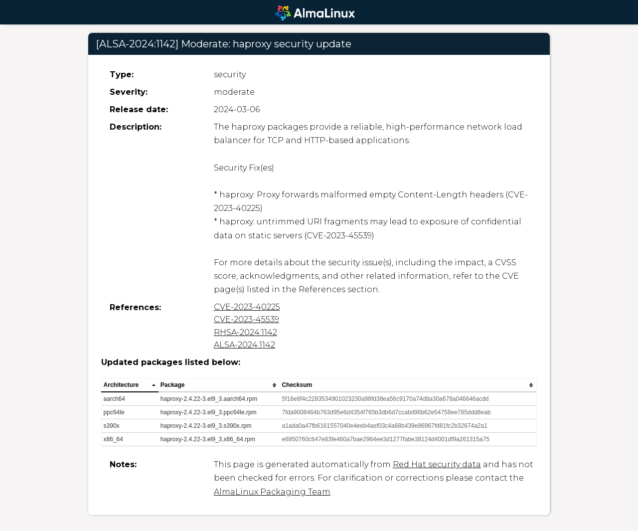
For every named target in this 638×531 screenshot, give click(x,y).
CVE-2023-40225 (247, 307)
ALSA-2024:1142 (244, 345)
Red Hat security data (437, 464)
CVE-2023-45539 (246, 319)
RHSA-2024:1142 (245, 332)
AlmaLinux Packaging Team (272, 492)
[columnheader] (130, 385)
